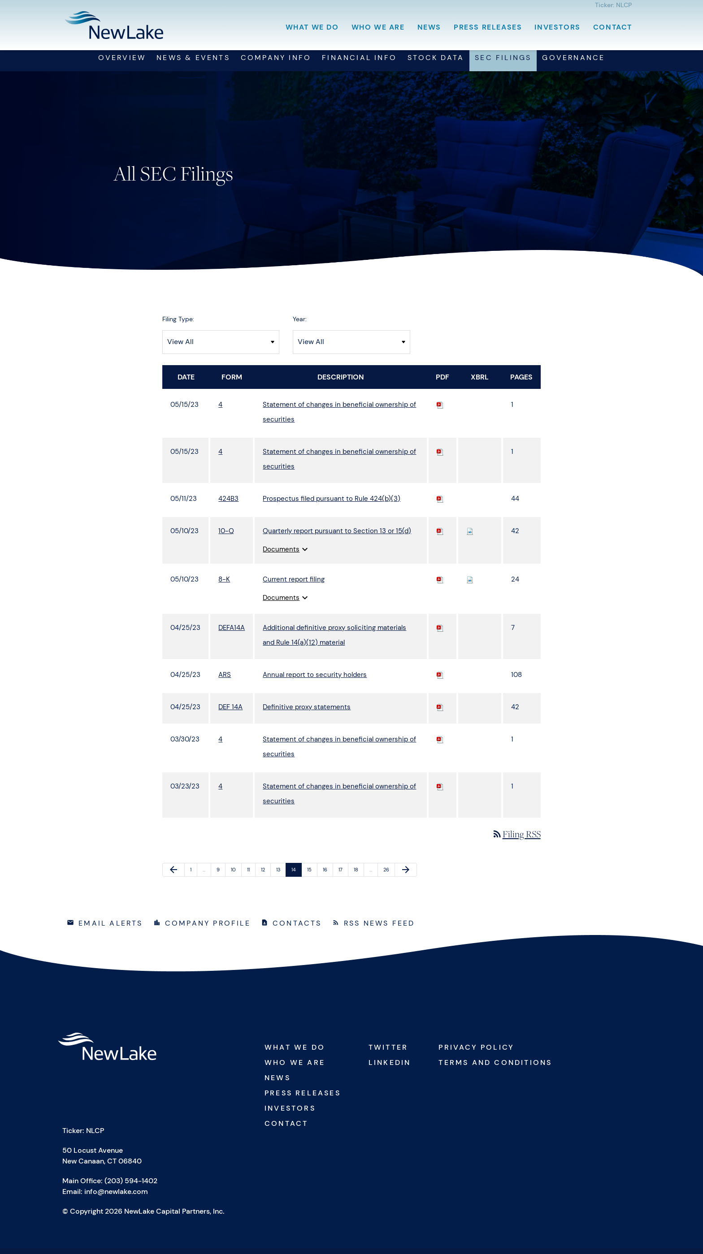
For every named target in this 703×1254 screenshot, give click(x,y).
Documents (286, 554)
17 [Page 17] (343, 877)
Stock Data (436, 63)
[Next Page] (406, 875)
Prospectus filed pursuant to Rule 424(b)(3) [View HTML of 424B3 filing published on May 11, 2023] (331, 504)
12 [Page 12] (265, 877)
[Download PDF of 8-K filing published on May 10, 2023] (440, 584)
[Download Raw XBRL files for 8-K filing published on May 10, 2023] (469, 584)
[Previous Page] (173, 875)
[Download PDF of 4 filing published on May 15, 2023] (440, 409)
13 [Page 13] (281, 877)
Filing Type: (178, 324)
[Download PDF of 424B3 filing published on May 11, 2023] (440, 504)
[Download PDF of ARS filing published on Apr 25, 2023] (440, 680)
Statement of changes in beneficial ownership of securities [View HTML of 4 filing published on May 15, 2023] (339, 417)
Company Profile (208, 929)
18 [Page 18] (358, 877)
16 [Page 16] (327, 877)
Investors (557, 27)
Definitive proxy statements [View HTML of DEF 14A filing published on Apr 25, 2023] (307, 712)
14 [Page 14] (296, 877)
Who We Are (378, 27)
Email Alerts (110, 929)
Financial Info (359, 63)
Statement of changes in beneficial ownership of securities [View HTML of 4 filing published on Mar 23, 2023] (339, 799)
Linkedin (390, 1068)
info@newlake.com (116, 1197)
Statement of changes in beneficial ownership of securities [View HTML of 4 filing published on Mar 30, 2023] (339, 752)
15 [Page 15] (312, 877)
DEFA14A (231, 633)
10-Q (226, 536)
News (429, 27)
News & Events (193, 63)
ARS (224, 680)
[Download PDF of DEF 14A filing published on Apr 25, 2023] (440, 712)
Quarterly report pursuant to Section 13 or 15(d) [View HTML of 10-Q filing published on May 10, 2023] (337, 536)
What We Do (312, 27)
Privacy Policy (476, 1053)
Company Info (276, 63)
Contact (612, 27)
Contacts (297, 929)
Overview (122, 63)
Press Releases (488, 27)
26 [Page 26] (388, 877)
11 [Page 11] (251, 877)
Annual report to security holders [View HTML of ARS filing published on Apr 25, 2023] (315, 680)
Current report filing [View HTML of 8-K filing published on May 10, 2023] (294, 584)
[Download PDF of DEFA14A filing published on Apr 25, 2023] (440, 633)
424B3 (228, 504)
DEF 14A (230, 712)
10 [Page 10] (235, 877)
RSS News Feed (379, 929)
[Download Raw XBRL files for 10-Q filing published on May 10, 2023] (469, 536)
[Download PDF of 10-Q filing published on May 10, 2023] (440, 536)
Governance (573, 63)
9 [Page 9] (221, 877)
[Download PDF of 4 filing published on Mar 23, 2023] (440, 791)
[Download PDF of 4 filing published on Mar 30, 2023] (440, 744)
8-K (224, 584)
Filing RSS (516, 839)
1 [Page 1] (193, 877)
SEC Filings (503, 63)
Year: (300, 324)
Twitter (388, 1053)
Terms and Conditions (495, 1068)
